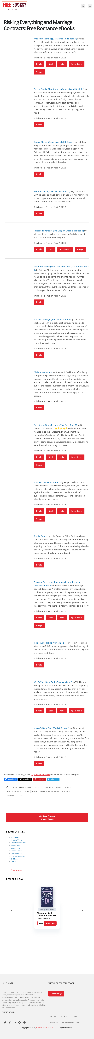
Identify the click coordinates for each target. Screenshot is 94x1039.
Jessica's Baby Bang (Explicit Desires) (51, 728)
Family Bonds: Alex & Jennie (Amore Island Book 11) (59, 89)
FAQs (76, 1017)
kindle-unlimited (14, 791)
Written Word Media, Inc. (46, 1028)
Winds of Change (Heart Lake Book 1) (52, 191)
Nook (50, 64)
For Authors (65, 1017)
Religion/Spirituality (18, 856)
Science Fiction (16, 851)
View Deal (50, 923)
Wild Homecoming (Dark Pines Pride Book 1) (55, 38)
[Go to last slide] (11, 911)
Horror (13, 861)
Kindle (39, 64)
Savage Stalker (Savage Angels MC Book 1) (54, 142)
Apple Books (76, 64)
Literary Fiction (16, 853)
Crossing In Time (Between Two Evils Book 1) (55, 425)
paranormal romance (49, 791)
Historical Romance (53, 788)
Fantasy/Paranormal (18, 843)
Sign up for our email (40, 774)
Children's (14, 859)
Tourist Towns (40, 536)
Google (39, 72)
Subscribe (56, 993)
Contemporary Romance (21, 788)
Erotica (38, 788)
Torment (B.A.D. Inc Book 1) (47, 482)
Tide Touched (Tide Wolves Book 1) (51, 642)
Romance (66, 791)
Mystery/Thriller (17, 840)
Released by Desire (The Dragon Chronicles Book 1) (59, 230)
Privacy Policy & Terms (70, 1022)
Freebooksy (16, 870)
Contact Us (54, 1022)
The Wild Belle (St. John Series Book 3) (52, 319)
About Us (53, 1017)
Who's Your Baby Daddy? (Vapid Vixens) (53, 682)
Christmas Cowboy (43, 372)
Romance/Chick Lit (18, 837)
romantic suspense (15, 795)
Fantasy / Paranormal (47, 909)
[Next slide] (82, 911)
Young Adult (15, 848)
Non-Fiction (15, 845)
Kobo (62, 64)
